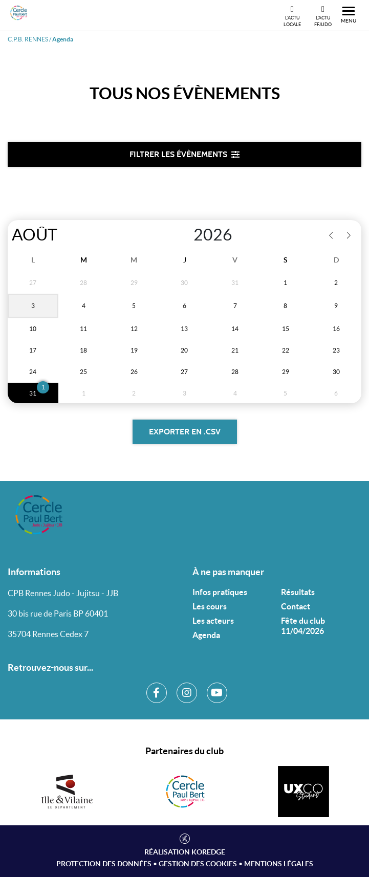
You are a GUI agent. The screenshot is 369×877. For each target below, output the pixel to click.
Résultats (298, 592)
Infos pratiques (219, 592)
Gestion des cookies (198, 864)
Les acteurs (213, 620)
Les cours (209, 606)
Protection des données (103, 864)
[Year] (183, 235)
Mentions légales (278, 864)
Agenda (206, 635)
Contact (295, 606)
